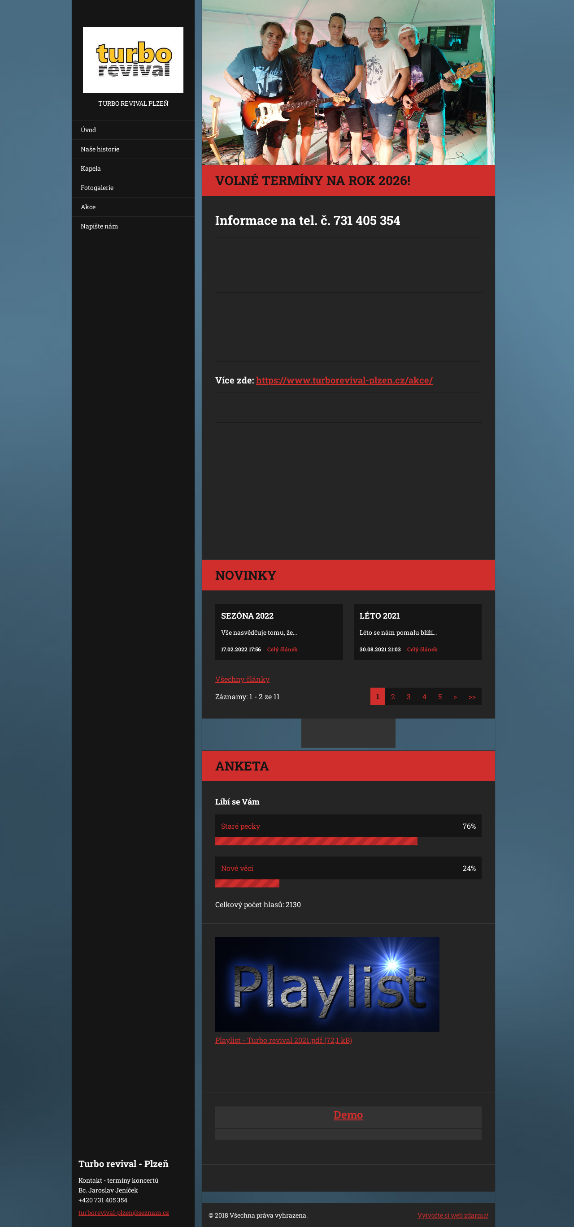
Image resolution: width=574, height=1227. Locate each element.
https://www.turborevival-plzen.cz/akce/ (344, 380)
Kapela (91, 168)
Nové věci (237, 868)
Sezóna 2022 (247, 615)
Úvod (88, 129)
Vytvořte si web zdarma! (452, 1215)
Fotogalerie (97, 187)
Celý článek (282, 649)
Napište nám (99, 226)
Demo (348, 1114)
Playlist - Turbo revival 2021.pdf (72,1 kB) (283, 1040)
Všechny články (242, 679)
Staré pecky (240, 826)
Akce (88, 206)
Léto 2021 (380, 615)
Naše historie (100, 149)
